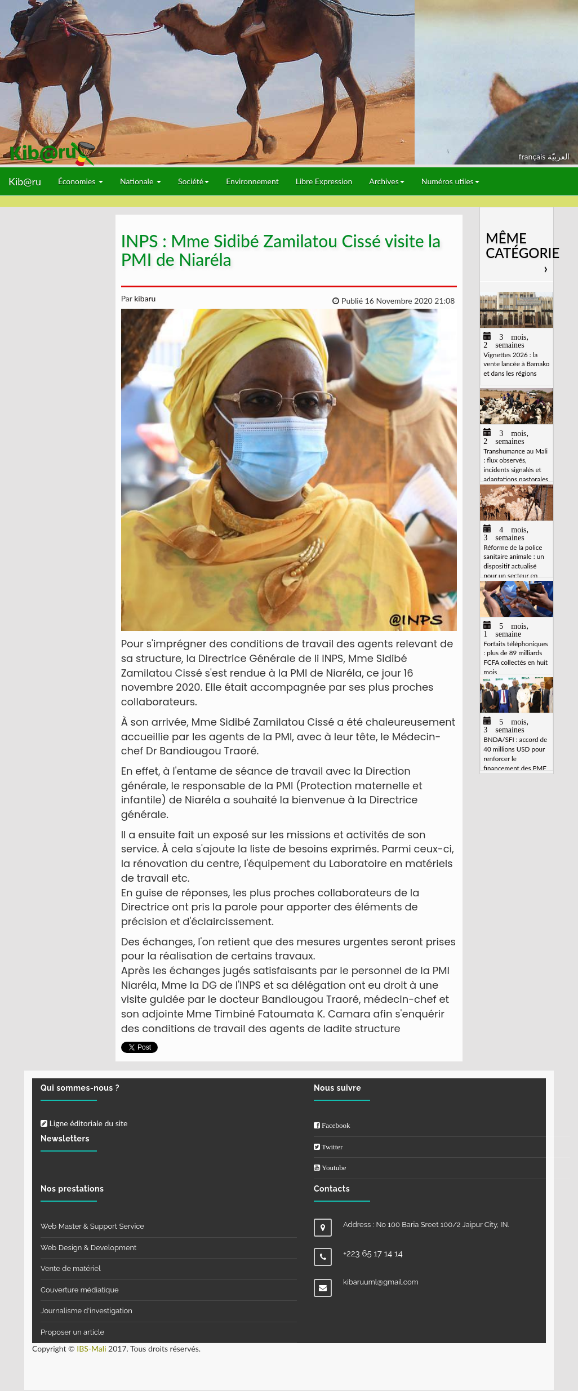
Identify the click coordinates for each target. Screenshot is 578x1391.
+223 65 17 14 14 (373, 1253)
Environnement (252, 181)
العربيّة (559, 156)
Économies (80, 181)
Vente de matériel (71, 1268)
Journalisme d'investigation (86, 1310)
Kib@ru (24, 181)
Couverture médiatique (80, 1290)
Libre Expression (324, 181)
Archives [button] (386, 181)
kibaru (144, 298)
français (533, 156)
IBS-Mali (91, 1348)
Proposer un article (72, 1332)
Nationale (140, 181)
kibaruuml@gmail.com (381, 1282)
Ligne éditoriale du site (84, 1123)
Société (193, 181)
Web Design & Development (88, 1247)
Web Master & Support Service (92, 1226)
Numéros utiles (450, 181)
